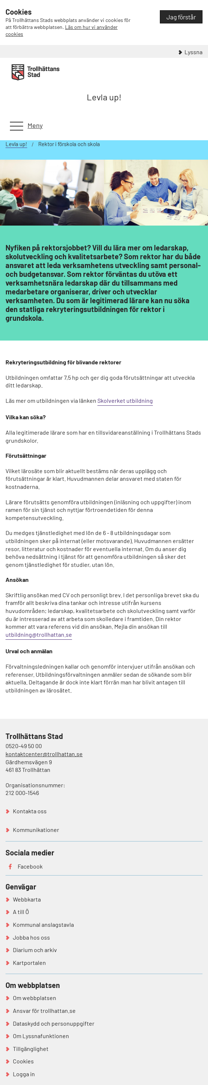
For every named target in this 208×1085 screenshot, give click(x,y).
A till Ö (21, 911)
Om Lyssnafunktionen (41, 1035)
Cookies (23, 1061)
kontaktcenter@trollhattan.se (44, 753)
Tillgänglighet (31, 1048)
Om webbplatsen (34, 997)
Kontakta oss (30, 810)
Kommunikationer (36, 829)
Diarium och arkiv (35, 949)
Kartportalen (29, 962)
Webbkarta (27, 899)
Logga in (24, 1073)
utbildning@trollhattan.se (39, 634)
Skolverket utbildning (125, 400)
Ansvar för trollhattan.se (44, 1010)
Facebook (30, 866)
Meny (35, 125)
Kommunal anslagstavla (43, 924)
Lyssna (193, 51)
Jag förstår (181, 17)
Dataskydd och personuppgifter (53, 1023)
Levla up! (104, 97)
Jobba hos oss (31, 937)
